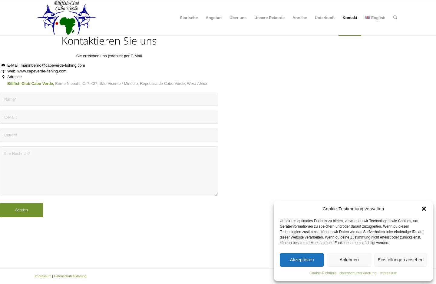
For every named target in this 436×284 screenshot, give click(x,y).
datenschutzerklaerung (358, 273)
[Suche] (395, 17)
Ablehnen (348, 259)
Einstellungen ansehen (401, 259)
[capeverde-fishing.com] (66, 17)
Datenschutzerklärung (70, 276)
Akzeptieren (302, 259)
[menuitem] (189, 17)
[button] (424, 209)
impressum (388, 273)
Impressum (43, 276)
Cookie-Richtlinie (323, 273)
